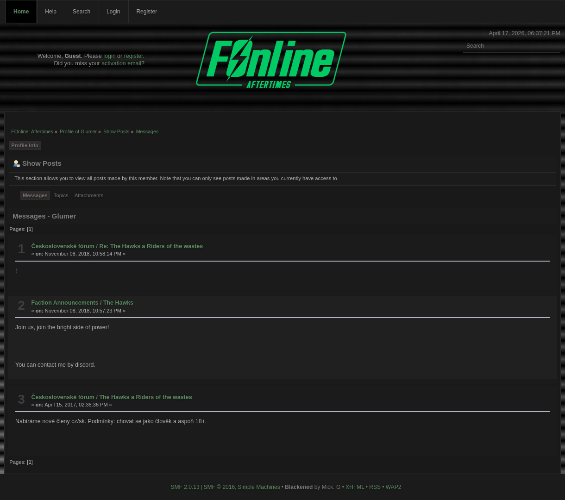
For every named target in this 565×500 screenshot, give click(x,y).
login (109, 56)
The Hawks (118, 303)
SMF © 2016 (219, 487)
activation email (121, 63)
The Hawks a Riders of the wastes (145, 397)
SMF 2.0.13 (185, 487)
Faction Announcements (64, 303)
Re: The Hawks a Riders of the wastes (151, 246)
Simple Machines (259, 487)
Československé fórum (62, 246)
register (133, 56)
